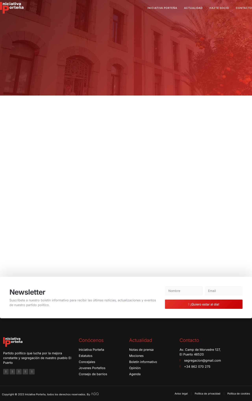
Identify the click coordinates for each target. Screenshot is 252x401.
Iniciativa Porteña (162, 7)
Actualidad (193, 7)
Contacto (244, 7)
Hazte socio (219, 7)
